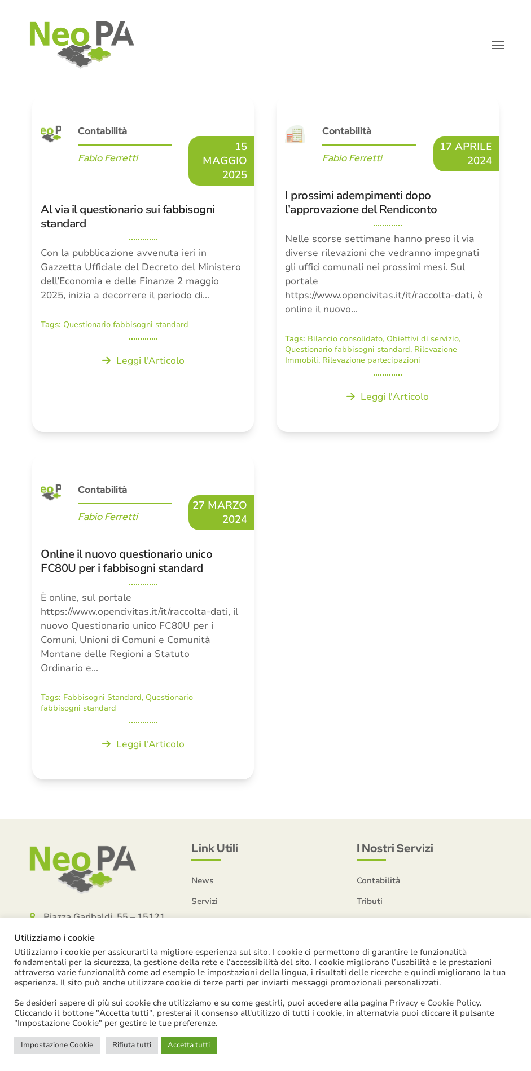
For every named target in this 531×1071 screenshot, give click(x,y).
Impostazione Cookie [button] (57, 1045)
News (202, 880)
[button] (498, 45)
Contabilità (102, 131)
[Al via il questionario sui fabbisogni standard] (143, 264)
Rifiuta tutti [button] (131, 1045)
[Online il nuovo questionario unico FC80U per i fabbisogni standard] (143, 617)
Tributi (370, 901)
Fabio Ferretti (108, 158)
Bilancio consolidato (345, 338)
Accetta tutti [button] (189, 1045)
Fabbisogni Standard (102, 697)
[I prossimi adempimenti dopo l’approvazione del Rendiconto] (387, 264)
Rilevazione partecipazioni (371, 360)
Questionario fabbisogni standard (125, 324)
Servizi (204, 901)
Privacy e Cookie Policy (434, 1002)
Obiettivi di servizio (423, 338)
